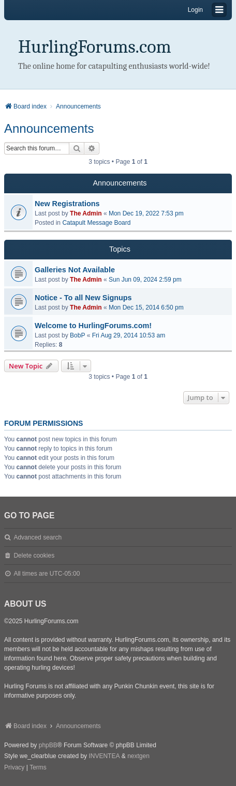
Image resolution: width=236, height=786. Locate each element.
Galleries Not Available (75, 270)
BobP (77, 335)
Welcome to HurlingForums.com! (93, 325)
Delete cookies (33, 555)
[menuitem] (14, 768)
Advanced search (37, 537)
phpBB (48, 745)
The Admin (86, 213)
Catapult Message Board (96, 222)
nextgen (138, 756)
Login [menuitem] (195, 9)
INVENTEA (104, 756)
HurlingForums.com (94, 46)
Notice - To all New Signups (83, 298)
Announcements (49, 128)
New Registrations (67, 203)
